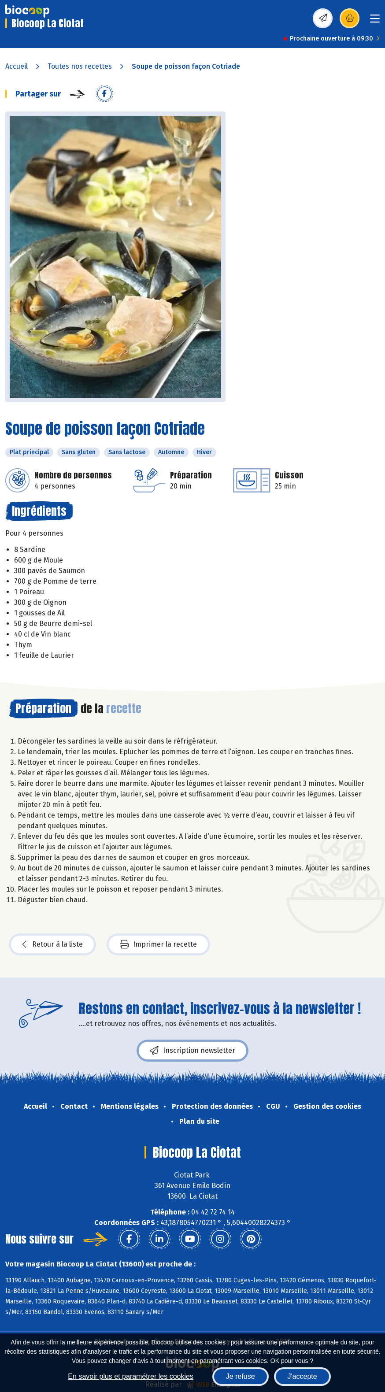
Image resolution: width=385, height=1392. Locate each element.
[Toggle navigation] (375, 21)
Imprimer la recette (158, 944)
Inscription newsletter (192, 1050)
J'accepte (302, 1376)
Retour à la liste (52, 944)
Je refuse (240, 1376)
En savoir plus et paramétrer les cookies (130, 1376)
